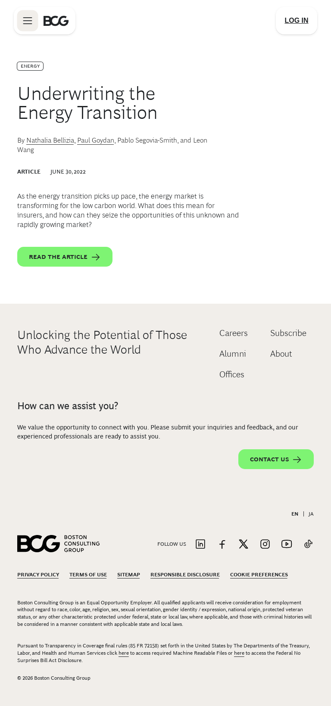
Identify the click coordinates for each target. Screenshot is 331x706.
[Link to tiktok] (308, 544)
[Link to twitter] (243, 544)
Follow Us (171, 544)
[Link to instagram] (265, 544)
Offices (231, 374)
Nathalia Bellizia (50, 140)
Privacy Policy (38, 575)
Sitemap (128, 575)
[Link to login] (296, 20)
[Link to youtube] (286, 544)
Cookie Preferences (259, 575)
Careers (233, 333)
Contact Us (276, 459)
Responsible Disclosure (185, 575)
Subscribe (288, 333)
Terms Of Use (88, 575)
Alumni (232, 353)
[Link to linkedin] (200, 544)
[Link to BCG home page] (56, 20)
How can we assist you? (67, 405)
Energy (30, 65)
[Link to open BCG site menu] (27, 20)
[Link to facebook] (222, 544)
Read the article (65, 257)
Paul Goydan (95, 140)
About (281, 353)
